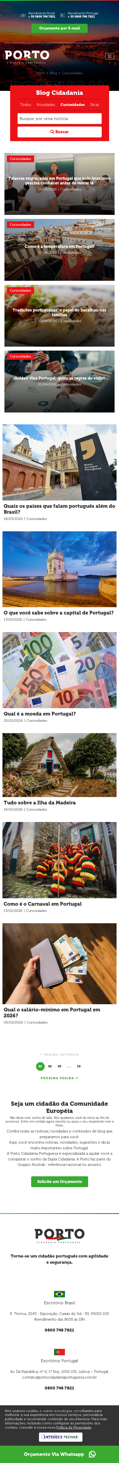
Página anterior (59, 1054)
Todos (25, 105)
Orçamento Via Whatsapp (59, 1454)
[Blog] (53, 73)
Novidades (46, 105)
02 (50, 1066)
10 (78, 1066)
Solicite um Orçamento (59, 1181)
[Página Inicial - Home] (27, 56)
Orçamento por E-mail (59, 28)
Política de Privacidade (73, 1427)
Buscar (59, 131)
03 (59, 1066)
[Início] (41, 73)
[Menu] (109, 56)
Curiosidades (72, 105)
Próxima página (60, 1078)
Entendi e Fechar (61, 1437)
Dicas (94, 105)
